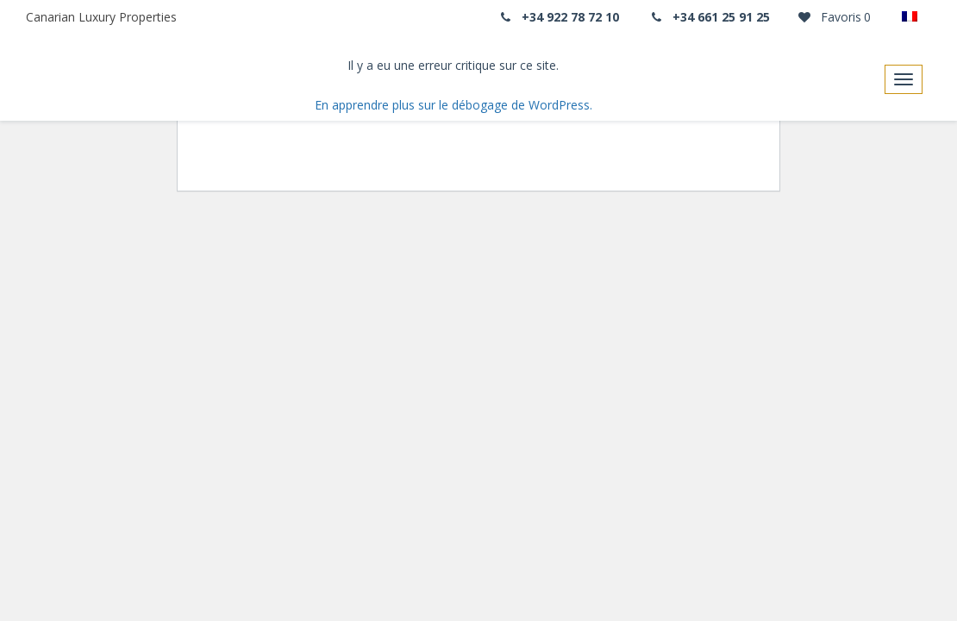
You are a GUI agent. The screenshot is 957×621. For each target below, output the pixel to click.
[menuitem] (914, 17)
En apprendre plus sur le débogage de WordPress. (453, 105)
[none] (914, 17)
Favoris (833, 17)
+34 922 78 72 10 (558, 17)
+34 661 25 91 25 (709, 17)
